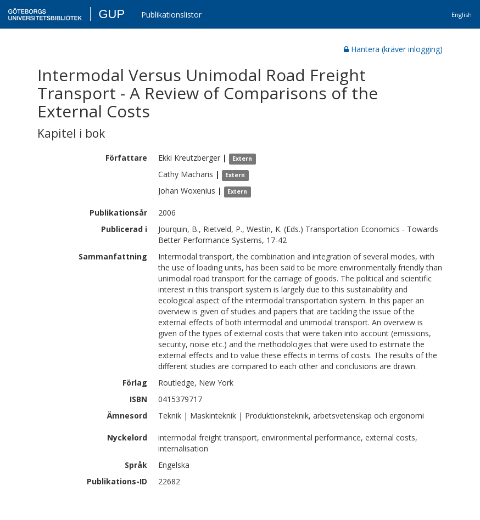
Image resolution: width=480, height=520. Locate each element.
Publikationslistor (171, 14)
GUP (111, 14)
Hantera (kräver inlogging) (393, 49)
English (461, 14)
